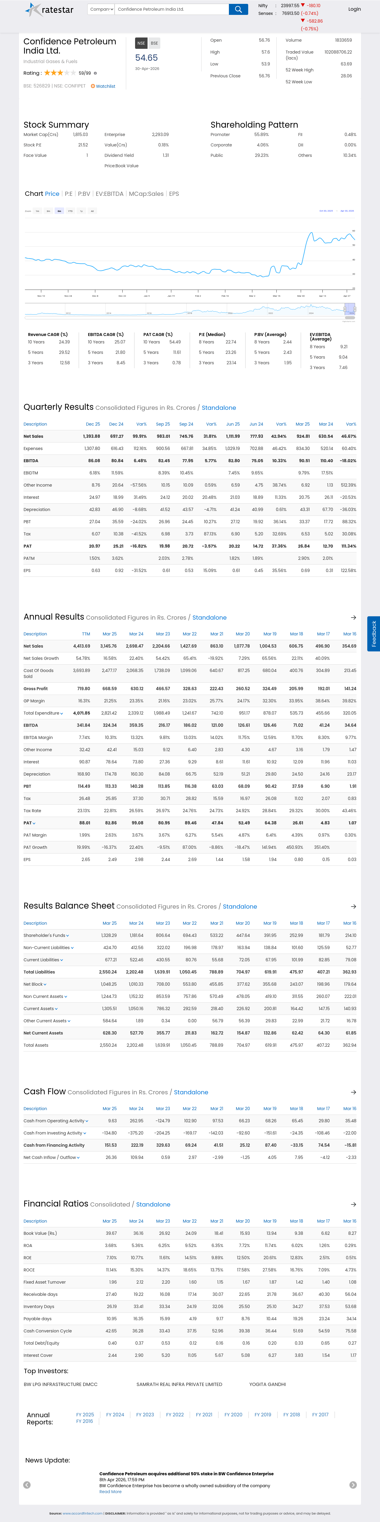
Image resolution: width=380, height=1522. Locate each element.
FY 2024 (115, 1414)
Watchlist (105, 86)
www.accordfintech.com (82, 1513)
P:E (68, 194)
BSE (154, 43)
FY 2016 (84, 1421)
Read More (110, 1492)
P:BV (84, 194)
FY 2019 (263, 1414)
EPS (174, 194)
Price (52, 194)
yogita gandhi (267, 1384)
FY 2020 (233, 1414)
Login (355, 9)
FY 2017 (320, 1414)
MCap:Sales (146, 194)
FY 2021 (204, 1414)
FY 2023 (145, 1414)
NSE (141, 43)
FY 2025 (85, 1414)
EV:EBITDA (110, 194)
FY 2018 (292, 1414)
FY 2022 (175, 1414)
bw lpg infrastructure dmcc (61, 1384)
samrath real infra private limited (179, 1384)
